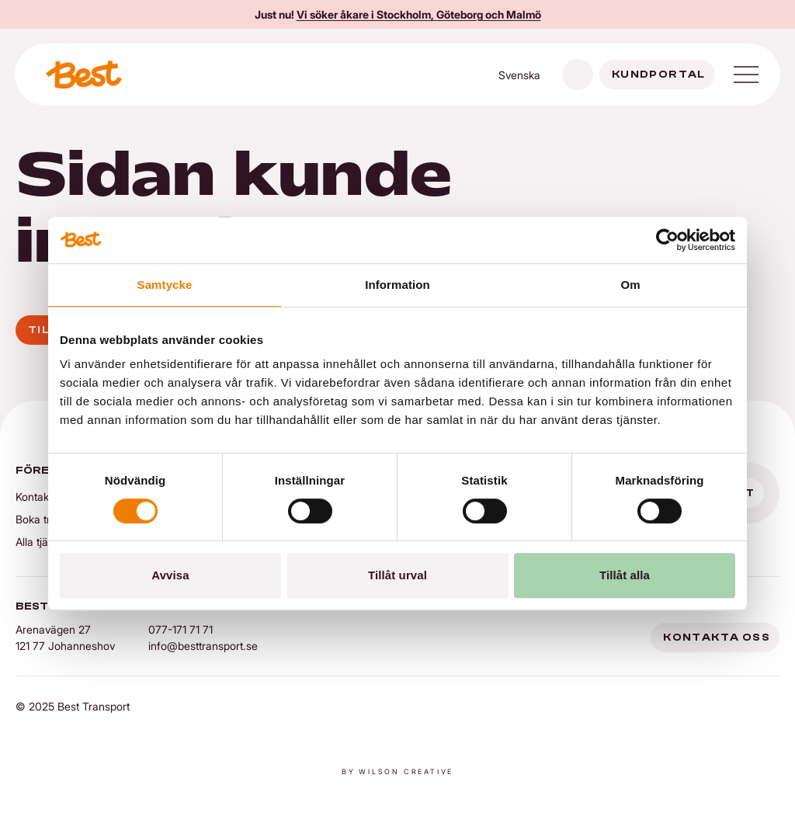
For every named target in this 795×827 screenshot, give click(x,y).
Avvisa (170, 575)
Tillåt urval (397, 575)
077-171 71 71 (180, 629)
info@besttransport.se (203, 645)
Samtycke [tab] (165, 284)
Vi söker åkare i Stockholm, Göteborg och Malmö (419, 14)
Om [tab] (630, 284)
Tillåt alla (624, 575)
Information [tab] (397, 284)
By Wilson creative (397, 771)
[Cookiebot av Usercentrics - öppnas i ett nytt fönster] (667, 240)
